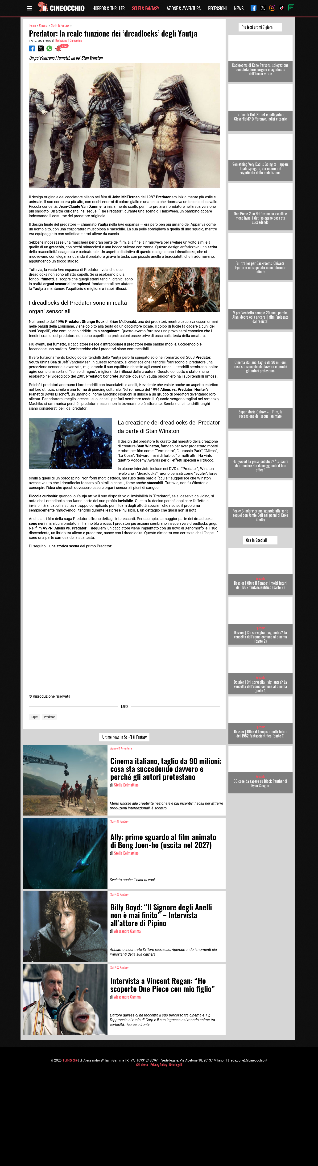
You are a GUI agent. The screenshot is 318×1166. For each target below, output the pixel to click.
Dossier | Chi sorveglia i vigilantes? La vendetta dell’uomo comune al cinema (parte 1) (260, 686)
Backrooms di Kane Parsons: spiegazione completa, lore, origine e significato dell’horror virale (260, 69)
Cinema (43, 25)
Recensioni (217, 8)
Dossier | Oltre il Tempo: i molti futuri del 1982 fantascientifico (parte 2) (260, 585)
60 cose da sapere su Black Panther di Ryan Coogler (260, 783)
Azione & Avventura (184, 8)
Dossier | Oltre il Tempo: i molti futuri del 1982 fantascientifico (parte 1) (260, 734)
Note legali (175, 1064)
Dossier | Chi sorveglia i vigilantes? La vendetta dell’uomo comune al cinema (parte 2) (260, 637)
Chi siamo (142, 1064)
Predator (49, 717)
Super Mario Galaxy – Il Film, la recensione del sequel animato (260, 414)
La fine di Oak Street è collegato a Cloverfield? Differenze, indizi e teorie (260, 117)
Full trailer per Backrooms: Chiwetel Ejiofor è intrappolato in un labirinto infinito (260, 267)
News (238, 8)
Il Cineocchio (70, 1060)
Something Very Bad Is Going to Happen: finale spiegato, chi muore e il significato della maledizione (260, 168)
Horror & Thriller (108, 8)
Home (32, 25)
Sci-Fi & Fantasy (145, 8)
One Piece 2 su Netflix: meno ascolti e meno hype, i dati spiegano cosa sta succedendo (260, 218)
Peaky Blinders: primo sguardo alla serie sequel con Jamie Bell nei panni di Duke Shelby (260, 515)
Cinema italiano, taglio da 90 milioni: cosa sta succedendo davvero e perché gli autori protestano (260, 366)
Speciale (260, 578)
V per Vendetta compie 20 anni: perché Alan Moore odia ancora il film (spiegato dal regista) (260, 317)
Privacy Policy (158, 1064)
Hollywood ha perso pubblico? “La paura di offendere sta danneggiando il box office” (260, 465)
